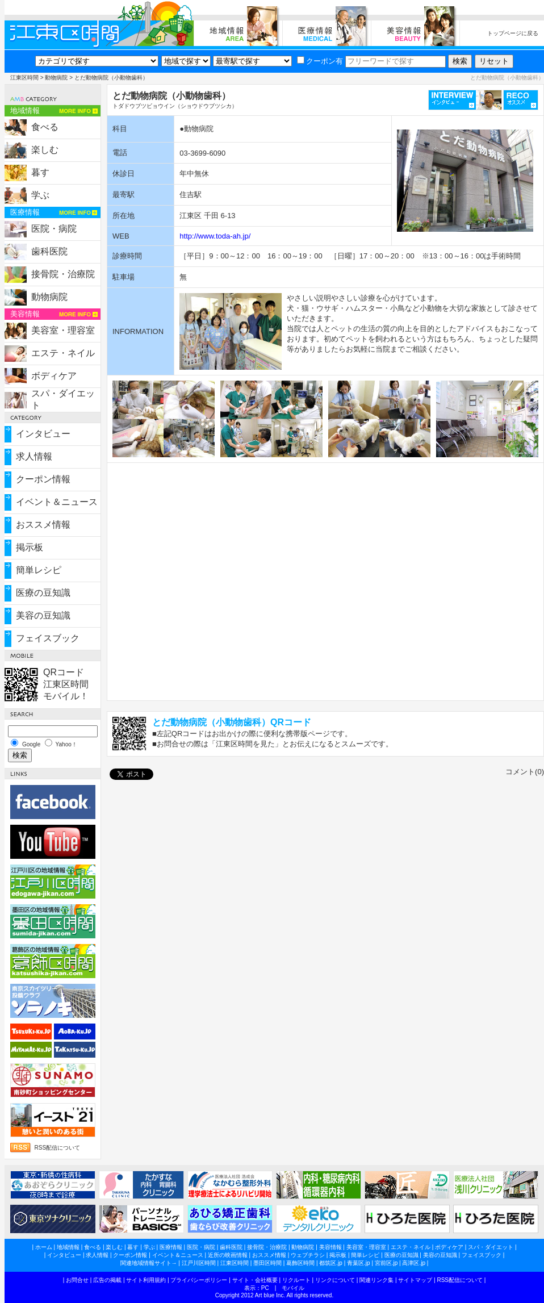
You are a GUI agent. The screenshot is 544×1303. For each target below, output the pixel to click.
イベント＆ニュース (57, 502)
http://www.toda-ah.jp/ (214, 236)
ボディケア (54, 376)
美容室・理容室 (63, 330)
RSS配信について (58, 1148)
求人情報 (34, 456)
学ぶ (40, 195)
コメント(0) (524, 771)
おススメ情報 (43, 524)
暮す (40, 172)
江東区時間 (24, 77)
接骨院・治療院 (63, 274)
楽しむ (44, 149)
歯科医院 (49, 251)
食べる (44, 127)
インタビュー (43, 433)
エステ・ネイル (63, 353)
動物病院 (56, 77)
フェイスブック (47, 638)
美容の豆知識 (43, 615)
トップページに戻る (512, 33)
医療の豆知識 (43, 593)
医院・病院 (54, 228)
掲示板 (29, 547)
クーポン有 (320, 61)
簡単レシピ (38, 570)
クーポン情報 (43, 479)
